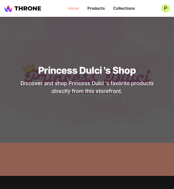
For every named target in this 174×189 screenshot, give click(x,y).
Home (73, 8)
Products (96, 8)
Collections (124, 8)
